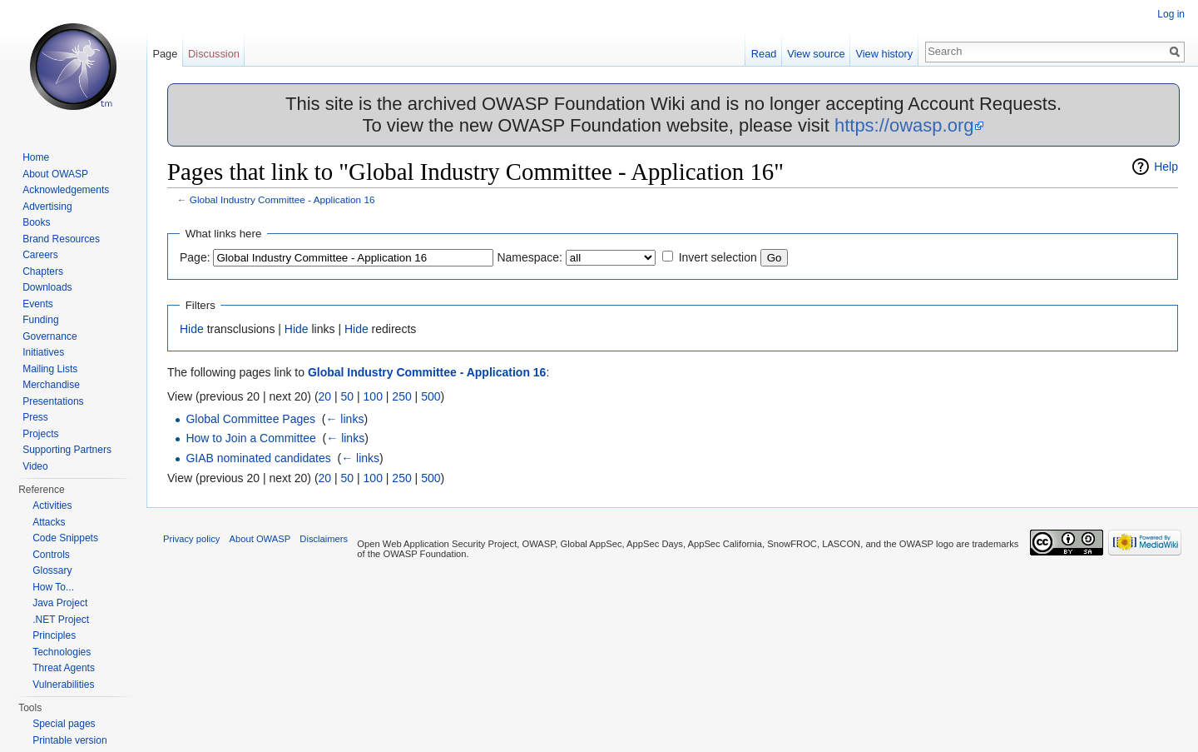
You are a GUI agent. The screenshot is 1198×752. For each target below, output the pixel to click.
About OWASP (55, 174)
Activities (52, 505)
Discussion (214, 53)
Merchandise (51, 385)
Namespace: (529, 257)
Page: (195, 257)
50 (347, 396)
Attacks (48, 522)
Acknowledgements (65, 190)
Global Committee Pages (250, 419)
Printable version (69, 740)
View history (884, 53)
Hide (192, 329)
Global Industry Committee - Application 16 (282, 199)
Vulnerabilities (63, 684)
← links (344, 419)
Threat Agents (63, 668)
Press (35, 417)
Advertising (47, 206)
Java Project (59, 603)
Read (764, 53)
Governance (49, 336)
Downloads (47, 287)
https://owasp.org (904, 125)
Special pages (63, 724)
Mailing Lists (49, 369)
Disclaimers (324, 539)
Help (1166, 166)
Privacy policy (191, 539)
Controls (51, 554)
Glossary (52, 570)
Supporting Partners (66, 450)
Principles (54, 635)
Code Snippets (65, 538)
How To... (53, 587)
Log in (1171, 14)
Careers (40, 255)
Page (164, 53)
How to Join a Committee (250, 438)
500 (430, 396)
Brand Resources (61, 239)
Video (34, 466)
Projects (40, 434)
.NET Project (60, 619)
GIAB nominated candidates (258, 458)
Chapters (42, 271)
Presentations (52, 401)
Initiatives (43, 352)
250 (401, 396)
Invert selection (718, 257)
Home (35, 157)
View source (815, 53)
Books (36, 222)
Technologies (61, 652)
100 (373, 396)
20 (325, 396)
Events (37, 304)
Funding (40, 320)
